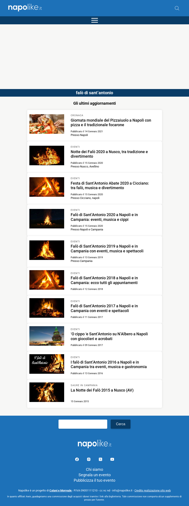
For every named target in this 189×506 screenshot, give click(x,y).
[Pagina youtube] (112, 460)
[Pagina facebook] (77, 460)
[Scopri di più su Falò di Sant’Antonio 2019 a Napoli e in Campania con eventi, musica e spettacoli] (46, 250)
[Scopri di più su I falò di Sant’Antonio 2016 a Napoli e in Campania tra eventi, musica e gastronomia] (46, 364)
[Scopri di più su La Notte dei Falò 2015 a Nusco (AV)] (46, 392)
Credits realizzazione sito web (152, 490)
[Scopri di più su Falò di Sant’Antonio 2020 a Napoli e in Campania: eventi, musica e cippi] (46, 219)
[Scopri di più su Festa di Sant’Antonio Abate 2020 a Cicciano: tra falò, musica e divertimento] (46, 187)
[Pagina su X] (101, 460)
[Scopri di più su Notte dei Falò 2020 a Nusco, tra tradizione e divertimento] (46, 156)
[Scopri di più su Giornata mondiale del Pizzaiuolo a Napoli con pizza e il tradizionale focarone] (46, 124)
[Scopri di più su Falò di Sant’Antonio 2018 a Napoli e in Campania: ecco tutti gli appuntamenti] (46, 280)
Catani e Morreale (60, 490)
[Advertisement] (94, 54)
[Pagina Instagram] (89, 460)
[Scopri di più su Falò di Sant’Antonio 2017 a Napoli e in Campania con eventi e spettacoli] (46, 308)
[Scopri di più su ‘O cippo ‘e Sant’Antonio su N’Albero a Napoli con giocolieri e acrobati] (46, 336)
